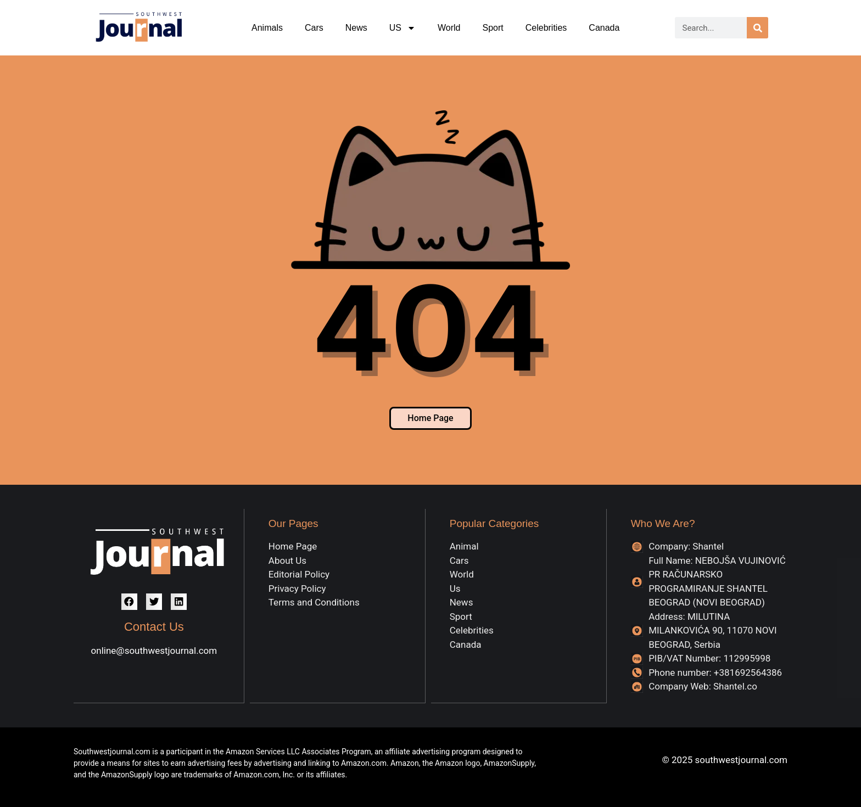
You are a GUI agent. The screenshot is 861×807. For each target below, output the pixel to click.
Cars (314, 27)
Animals (267, 27)
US (402, 28)
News (356, 27)
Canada (604, 27)
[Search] (757, 27)
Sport (492, 27)
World (449, 27)
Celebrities (546, 27)
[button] (129, 601)
